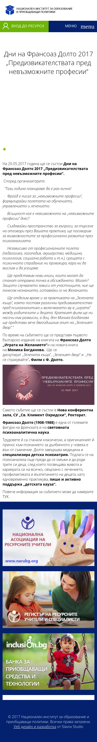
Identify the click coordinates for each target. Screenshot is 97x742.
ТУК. (6, 496)
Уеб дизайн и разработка (35, 726)
